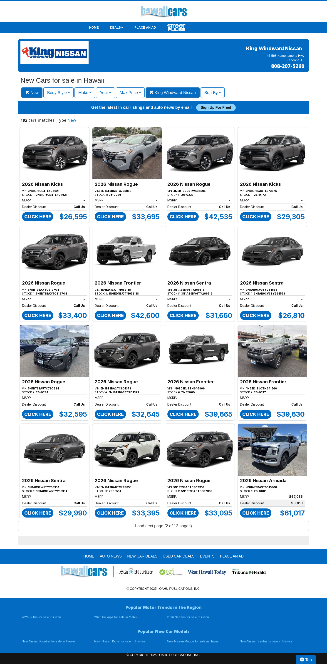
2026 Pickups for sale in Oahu (115, 617)
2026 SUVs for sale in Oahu (41, 617)
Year (105, 92)
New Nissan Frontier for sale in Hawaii (48, 641)
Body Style (58, 92)
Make (84, 92)
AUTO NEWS (111, 556)
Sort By (212, 92)
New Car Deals (142, 556)
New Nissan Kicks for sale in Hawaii (119, 641)
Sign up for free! (216, 107)
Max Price (130, 92)
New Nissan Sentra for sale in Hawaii (266, 641)
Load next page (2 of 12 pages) (163, 526)
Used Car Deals (179, 556)
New (32, 92)
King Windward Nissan (172, 92)
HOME (94, 27)
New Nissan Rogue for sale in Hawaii (193, 641)
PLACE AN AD (145, 27)
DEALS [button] (116, 27)
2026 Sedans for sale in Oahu (188, 617)
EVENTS (207, 556)
